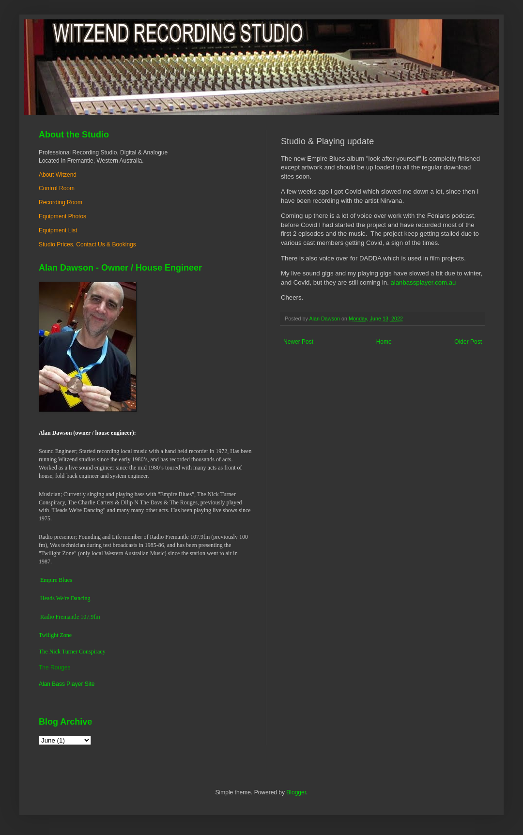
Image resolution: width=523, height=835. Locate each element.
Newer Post (298, 341)
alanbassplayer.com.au (422, 282)
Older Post (468, 341)
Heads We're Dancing (65, 598)
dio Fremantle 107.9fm (73, 616)
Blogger (296, 792)
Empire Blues (56, 580)
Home (384, 341)
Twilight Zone (55, 635)
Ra (43, 616)
